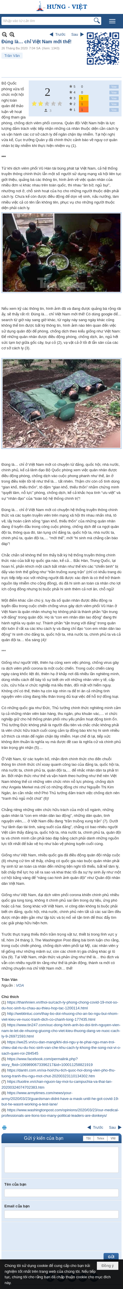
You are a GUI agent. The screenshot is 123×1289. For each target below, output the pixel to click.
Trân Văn (12, 55)
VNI (113, 1138)
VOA (20, 985)
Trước (60, 34)
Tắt (88, 1138)
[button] (112, 21)
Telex (100, 1138)
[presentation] (48, 1236)
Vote (114, 86)
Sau (74, 34)
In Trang (4, 1127)
